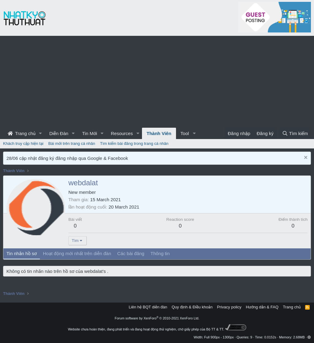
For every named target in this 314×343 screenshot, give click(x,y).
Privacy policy (229, 307)
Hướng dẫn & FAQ (262, 307)
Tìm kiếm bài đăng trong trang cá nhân (134, 143)
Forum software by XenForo (157, 318)
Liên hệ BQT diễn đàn (148, 307)
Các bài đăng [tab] (130, 253)
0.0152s (270, 337)
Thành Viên (159, 133)
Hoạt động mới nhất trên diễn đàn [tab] (77, 253)
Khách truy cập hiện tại (23, 143)
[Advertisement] (157, 82)
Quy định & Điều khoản (192, 307)
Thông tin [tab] (160, 253)
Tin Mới (89, 133)
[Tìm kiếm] (295, 133)
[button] (40, 133)
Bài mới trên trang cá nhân (71, 143)
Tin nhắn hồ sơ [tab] (21, 253)
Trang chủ (22, 133)
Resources (122, 133)
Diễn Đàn (58, 133)
